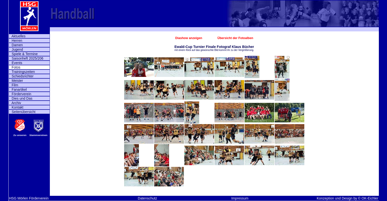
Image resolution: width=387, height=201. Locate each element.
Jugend (16, 49)
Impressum (239, 198)
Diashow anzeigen (189, 38)
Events (15, 63)
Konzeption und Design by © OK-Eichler (347, 198)
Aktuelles (17, 36)
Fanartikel (18, 89)
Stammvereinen (38, 135)
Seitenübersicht (22, 112)
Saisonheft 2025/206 (26, 58)
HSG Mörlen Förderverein (29, 198)
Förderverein (20, 94)
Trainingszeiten (22, 72)
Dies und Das (21, 98)
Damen (16, 45)
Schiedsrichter (21, 76)
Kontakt (16, 107)
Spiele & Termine (23, 54)
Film (13, 85)
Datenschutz (147, 198)
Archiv (15, 103)
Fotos (14, 67)
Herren (15, 41)
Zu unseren (19, 135)
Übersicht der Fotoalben (235, 38)
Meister (16, 81)
